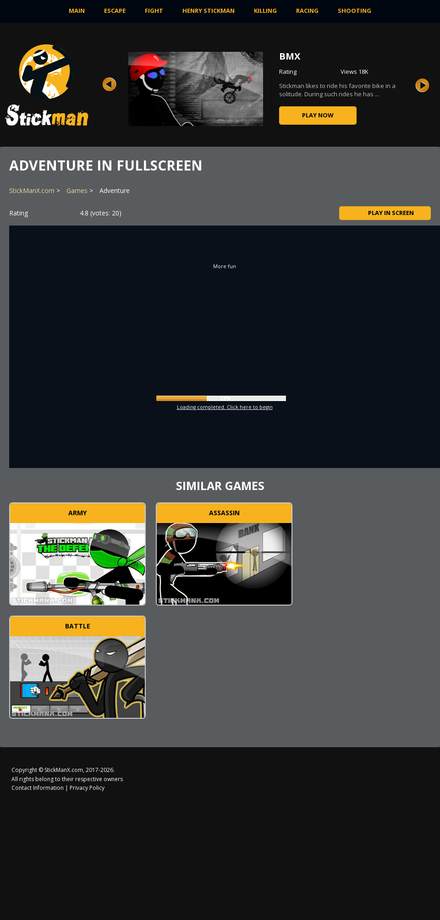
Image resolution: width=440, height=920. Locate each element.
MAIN (77, 10)
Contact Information (37, 788)
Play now (318, 115)
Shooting (354, 10)
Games (77, 190)
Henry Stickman (208, 10)
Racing (307, 10)
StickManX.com (32, 190)
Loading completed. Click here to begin (225, 407)
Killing (265, 10)
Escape (115, 10)
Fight (154, 10)
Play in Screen (385, 213)
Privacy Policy (87, 788)
